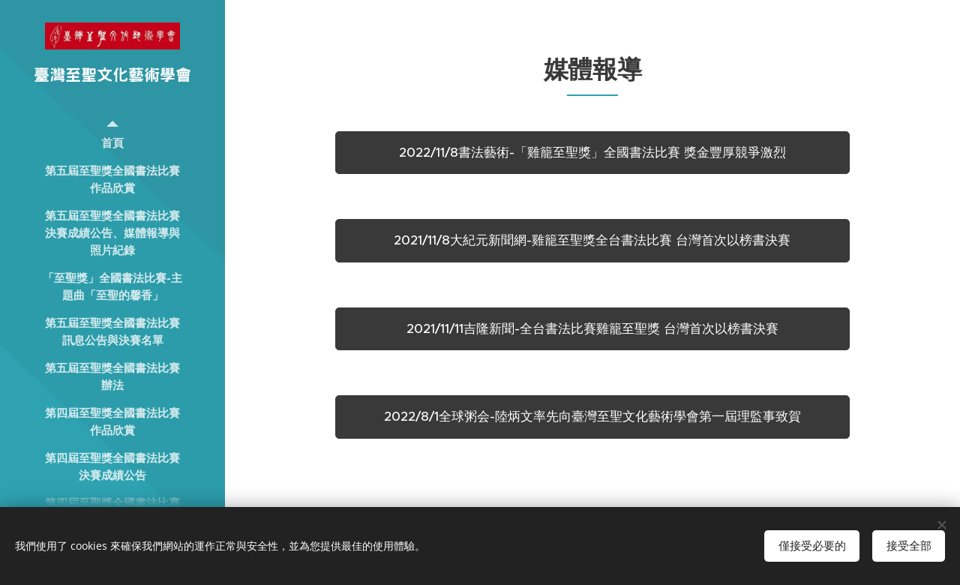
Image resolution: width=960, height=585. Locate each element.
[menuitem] (112, 143)
